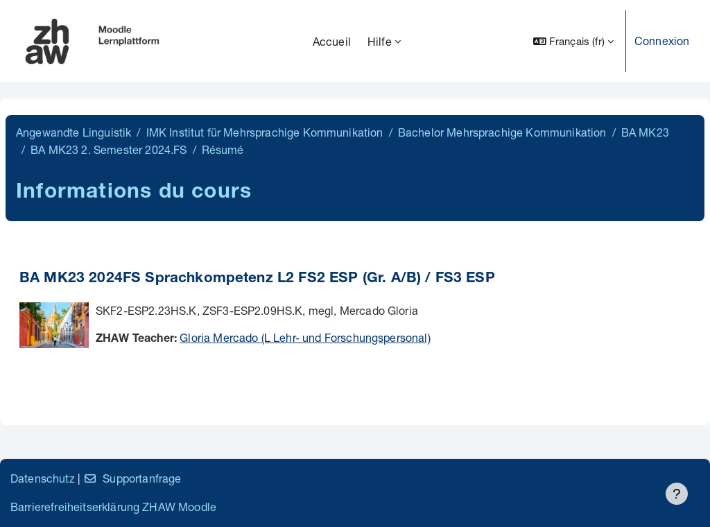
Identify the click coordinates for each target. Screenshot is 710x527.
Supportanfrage (132, 478)
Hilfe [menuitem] (379, 41)
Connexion (661, 40)
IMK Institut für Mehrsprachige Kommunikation (264, 132)
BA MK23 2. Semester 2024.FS (109, 149)
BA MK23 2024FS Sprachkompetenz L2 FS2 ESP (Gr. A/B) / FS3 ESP (257, 279)
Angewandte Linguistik (73, 132)
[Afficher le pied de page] (677, 494)
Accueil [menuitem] (332, 41)
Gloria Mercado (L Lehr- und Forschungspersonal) (305, 337)
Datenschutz (42, 478)
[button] (573, 41)
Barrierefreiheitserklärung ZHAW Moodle (113, 506)
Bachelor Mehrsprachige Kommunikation (502, 132)
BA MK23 (645, 132)
